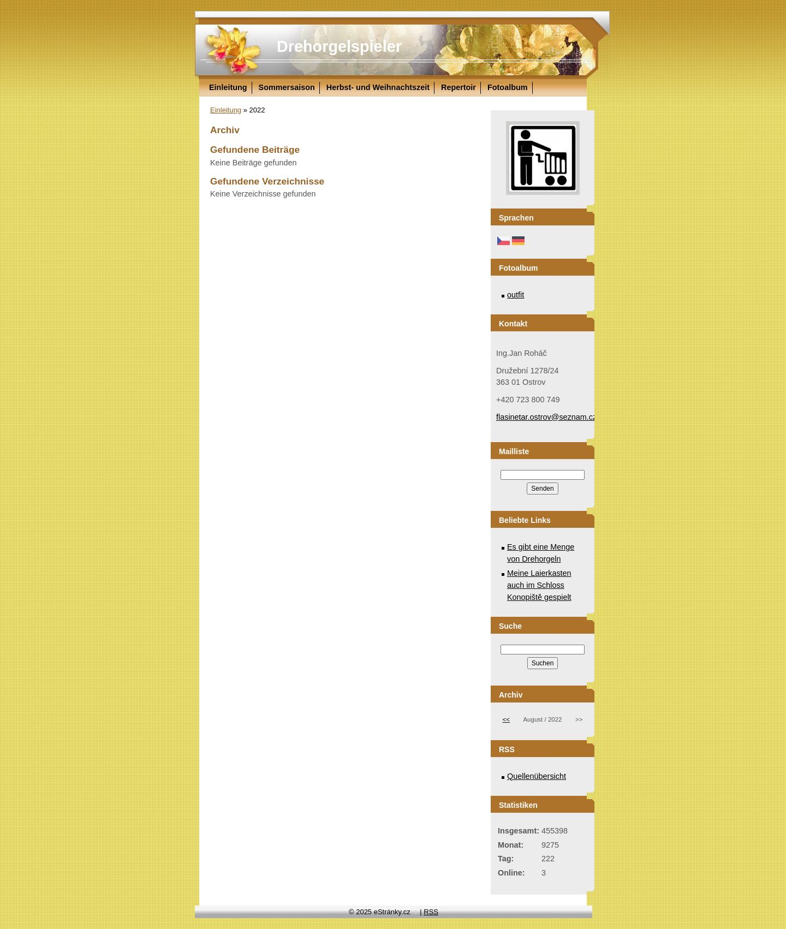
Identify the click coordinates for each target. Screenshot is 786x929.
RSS (431, 912)
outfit (515, 294)
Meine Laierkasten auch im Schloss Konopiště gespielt (539, 585)
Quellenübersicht (536, 776)
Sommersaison (287, 87)
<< (506, 719)
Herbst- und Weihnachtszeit (378, 87)
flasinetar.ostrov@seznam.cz (546, 417)
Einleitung (228, 87)
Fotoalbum (507, 87)
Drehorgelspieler (339, 46)
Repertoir (458, 87)
